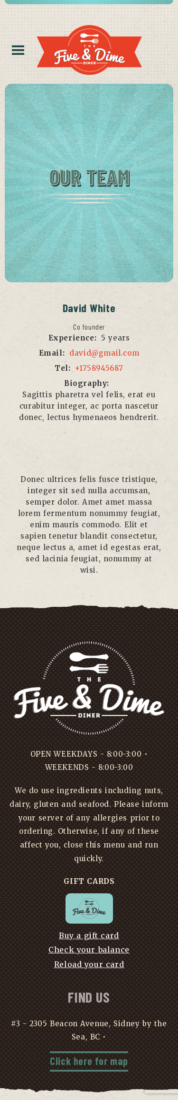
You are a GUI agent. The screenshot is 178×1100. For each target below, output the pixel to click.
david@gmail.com (104, 353)
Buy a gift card (89, 935)
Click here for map (89, 1061)
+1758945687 (99, 368)
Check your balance (89, 949)
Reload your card (89, 964)
